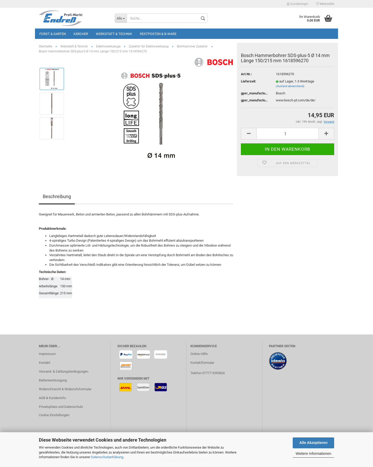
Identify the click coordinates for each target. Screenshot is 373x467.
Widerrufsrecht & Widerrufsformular (65, 389)
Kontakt (44, 363)
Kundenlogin (297, 4)
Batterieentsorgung (53, 380)
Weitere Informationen (313, 453)
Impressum (47, 354)
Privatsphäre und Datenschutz (61, 407)
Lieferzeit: (248, 81)
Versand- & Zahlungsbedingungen (63, 371)
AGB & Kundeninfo (52, 398)
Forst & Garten (52, 34)
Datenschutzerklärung (107, 457)
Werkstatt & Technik (114, 34)
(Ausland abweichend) (290, 86)
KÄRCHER (81, 34)
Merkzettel (325, 4)
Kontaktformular (202, 363)
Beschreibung (57, 196)
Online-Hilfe (199, 354)
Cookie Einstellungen (54, 415)
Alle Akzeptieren (313, 443)
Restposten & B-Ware (158, 34)
